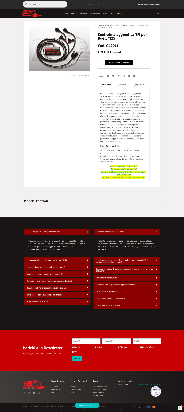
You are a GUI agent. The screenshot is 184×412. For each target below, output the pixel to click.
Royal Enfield (147, 347)
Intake (125, 26)
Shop (74, 13)
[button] (86, 30)
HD (75, 351)
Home (66, 13)
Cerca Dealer (94, 13)
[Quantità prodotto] (101, 62)
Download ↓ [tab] (122, 85)
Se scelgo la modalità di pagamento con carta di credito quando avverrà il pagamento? (124, 270)
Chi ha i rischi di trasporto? (106, 292)
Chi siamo (83, 13)
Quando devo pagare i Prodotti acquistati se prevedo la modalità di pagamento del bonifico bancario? (122, 261)
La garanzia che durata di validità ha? (110, 299)
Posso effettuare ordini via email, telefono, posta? (46, 267)
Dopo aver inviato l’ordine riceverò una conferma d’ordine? (49, 281)
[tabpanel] (124, 135)
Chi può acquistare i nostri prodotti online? (43, 232)
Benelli (77, 347)
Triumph (123, 347)
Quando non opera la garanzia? (108, 306)
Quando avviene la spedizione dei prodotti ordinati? (116, 285)
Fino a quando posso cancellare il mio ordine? (44, 295)
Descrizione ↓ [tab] (106, 85)
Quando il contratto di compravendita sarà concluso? (47, 288)
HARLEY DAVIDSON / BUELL (112, 26)
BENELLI (112, 13)
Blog (105, 13)
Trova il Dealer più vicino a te (149, 382)
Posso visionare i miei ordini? (38, 302)
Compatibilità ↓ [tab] (140, 85)
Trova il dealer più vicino (120, 62)
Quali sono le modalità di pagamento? (110, 232)
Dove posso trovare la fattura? (107, 278)
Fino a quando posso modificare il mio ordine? (44, 274)
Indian (99, 347)
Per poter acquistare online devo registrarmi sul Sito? (47, 260)
